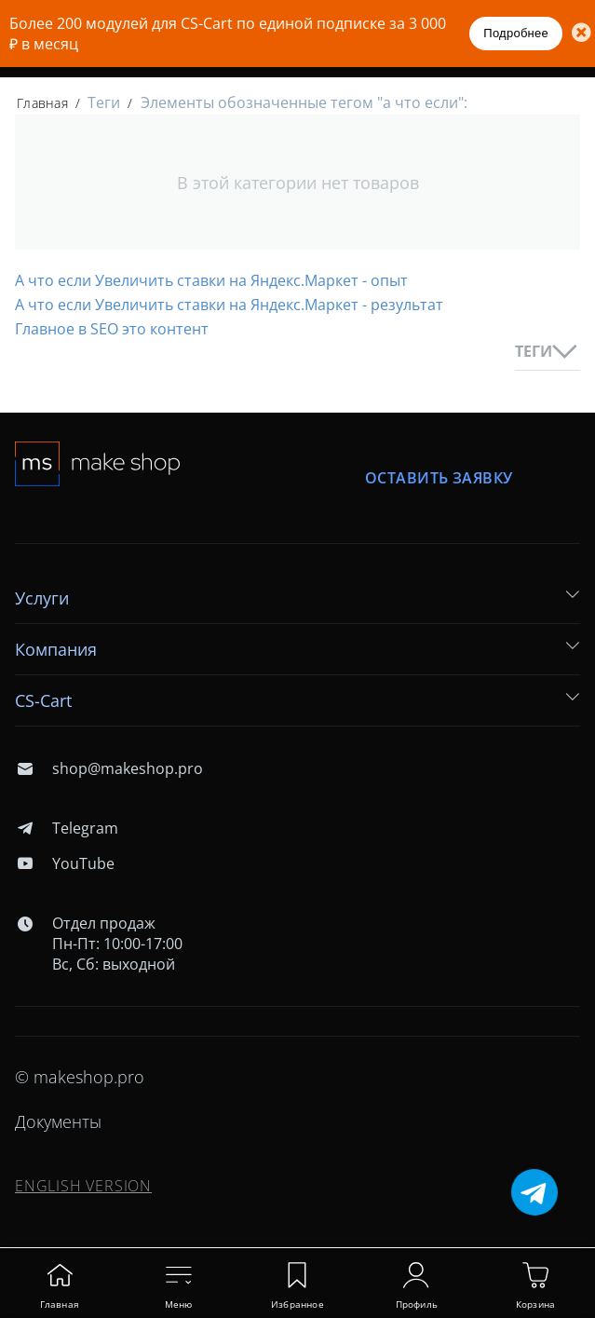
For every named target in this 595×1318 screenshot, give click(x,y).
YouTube (65, 863)
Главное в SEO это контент (112, 329)
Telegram (66, 828)
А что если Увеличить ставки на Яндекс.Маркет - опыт (211, 280)
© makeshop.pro (79, 1077)
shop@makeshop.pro (109, 768)
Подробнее (515, 33)
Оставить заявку (439, 478)
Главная (42, 103)
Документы (58, 1121)
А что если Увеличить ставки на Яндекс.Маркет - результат (229, 304)
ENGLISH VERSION (83, 1185)
